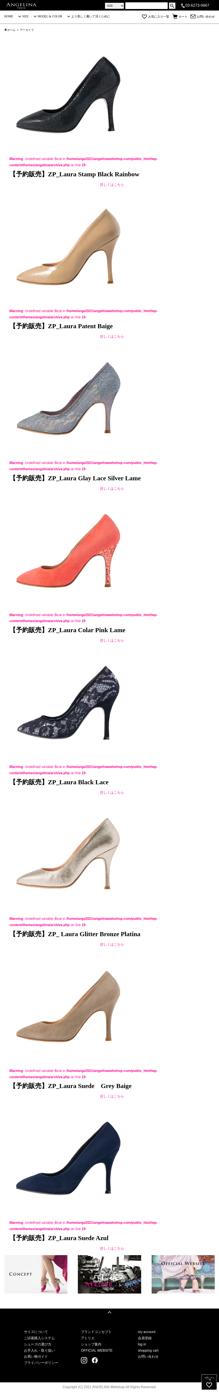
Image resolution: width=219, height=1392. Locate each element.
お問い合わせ (202, 16)
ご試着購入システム (39, 1338)
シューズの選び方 (37, 1344)
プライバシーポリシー (41, 1363)
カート (180, 16)
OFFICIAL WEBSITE (96, 1350)
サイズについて (36, 1332)
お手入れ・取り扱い (39, 1350)
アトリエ (88, 1338)
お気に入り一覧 (155, 16)
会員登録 (145, 1338)
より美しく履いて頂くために (88, 16)
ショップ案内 (91, 1344)
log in (142, 1344)
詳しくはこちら (112, 184)
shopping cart (148, 1350)
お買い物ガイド (36, 1356)
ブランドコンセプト (96, 1332)
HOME (8, 16)
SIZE (23, 16)
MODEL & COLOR (48, 16)
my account (146, 1332)
